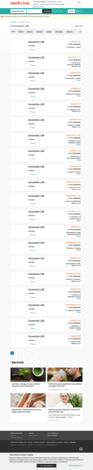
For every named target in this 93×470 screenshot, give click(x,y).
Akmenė (69, 32)
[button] (80, 32)
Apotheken (31, 45)
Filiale (78, 66)
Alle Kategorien (51, 1)
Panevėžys (59, 32)
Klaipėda (39, 32)
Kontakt (30, 442)
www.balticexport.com (52, 445)
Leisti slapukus (46, 465)
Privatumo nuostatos (39, 442)
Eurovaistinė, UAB (36, 41)
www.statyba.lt (22, 445)
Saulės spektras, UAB (21, 442)
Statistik (66, 442)
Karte (78, 11)
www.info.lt (14, 445)
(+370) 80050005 (74, 44)
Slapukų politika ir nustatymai (55, 442)
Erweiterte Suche (57, 11)
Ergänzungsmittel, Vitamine (58, 389)
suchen (47, 11)
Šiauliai (48, 32)
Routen (33, 49)
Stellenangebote (59, 4)
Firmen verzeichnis (39, 1)
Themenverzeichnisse (16, 437)
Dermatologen (54, 420)
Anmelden (73, 442)
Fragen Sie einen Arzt (46, 4)
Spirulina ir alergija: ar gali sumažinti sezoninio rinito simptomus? (26, 385)
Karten (59, 1)
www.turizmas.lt (39, 445)
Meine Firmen (38, 7)
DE (79, 2)
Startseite (13, 435)
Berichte (36, 4)
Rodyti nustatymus (75, 465)
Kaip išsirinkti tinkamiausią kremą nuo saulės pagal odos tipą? (27, 411)
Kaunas (29, 32)
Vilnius (21, 32)
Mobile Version (52, 435)
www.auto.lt (31, 445)
